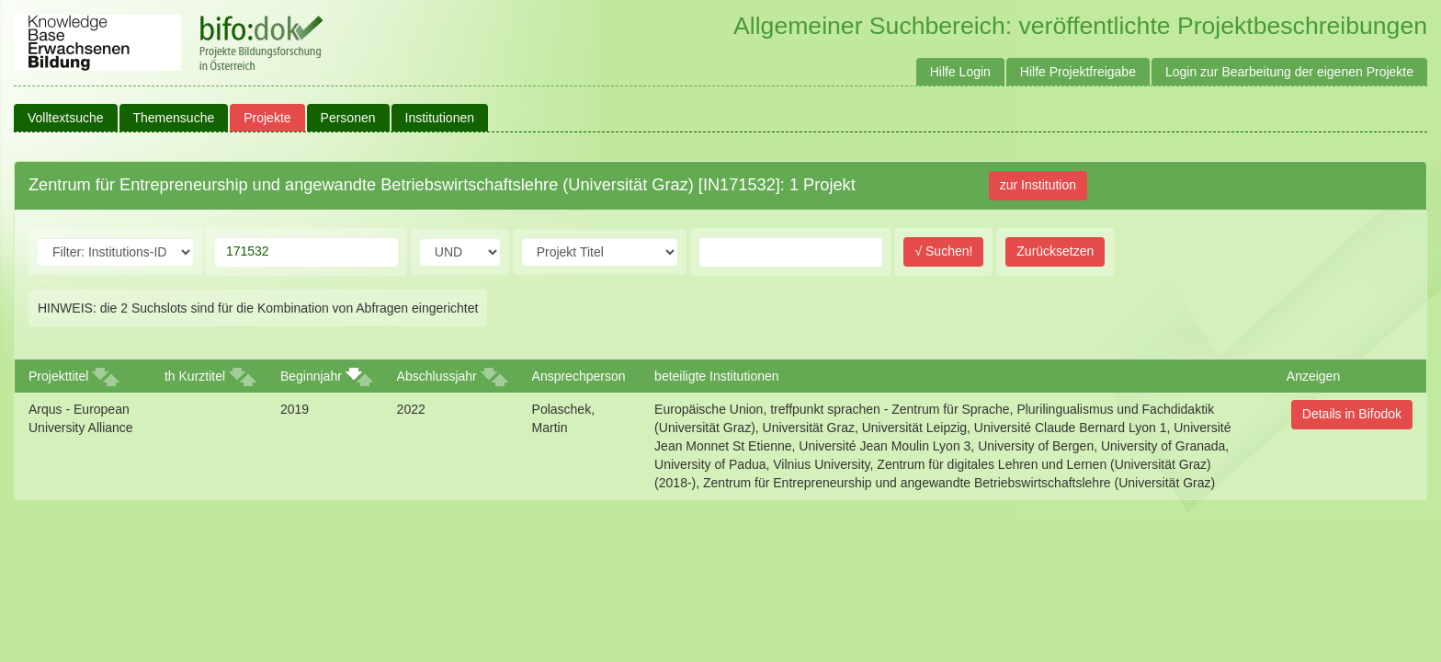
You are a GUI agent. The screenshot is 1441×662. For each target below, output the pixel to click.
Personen (348, 117)
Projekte (267, 117)
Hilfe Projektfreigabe (1078, 71)
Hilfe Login (960, 71)
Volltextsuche (66, 117)
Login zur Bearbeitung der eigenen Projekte (1289, 71)
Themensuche (174, 117)
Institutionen (440, 117)
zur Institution (1038, 184)
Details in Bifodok (1351, 413)
